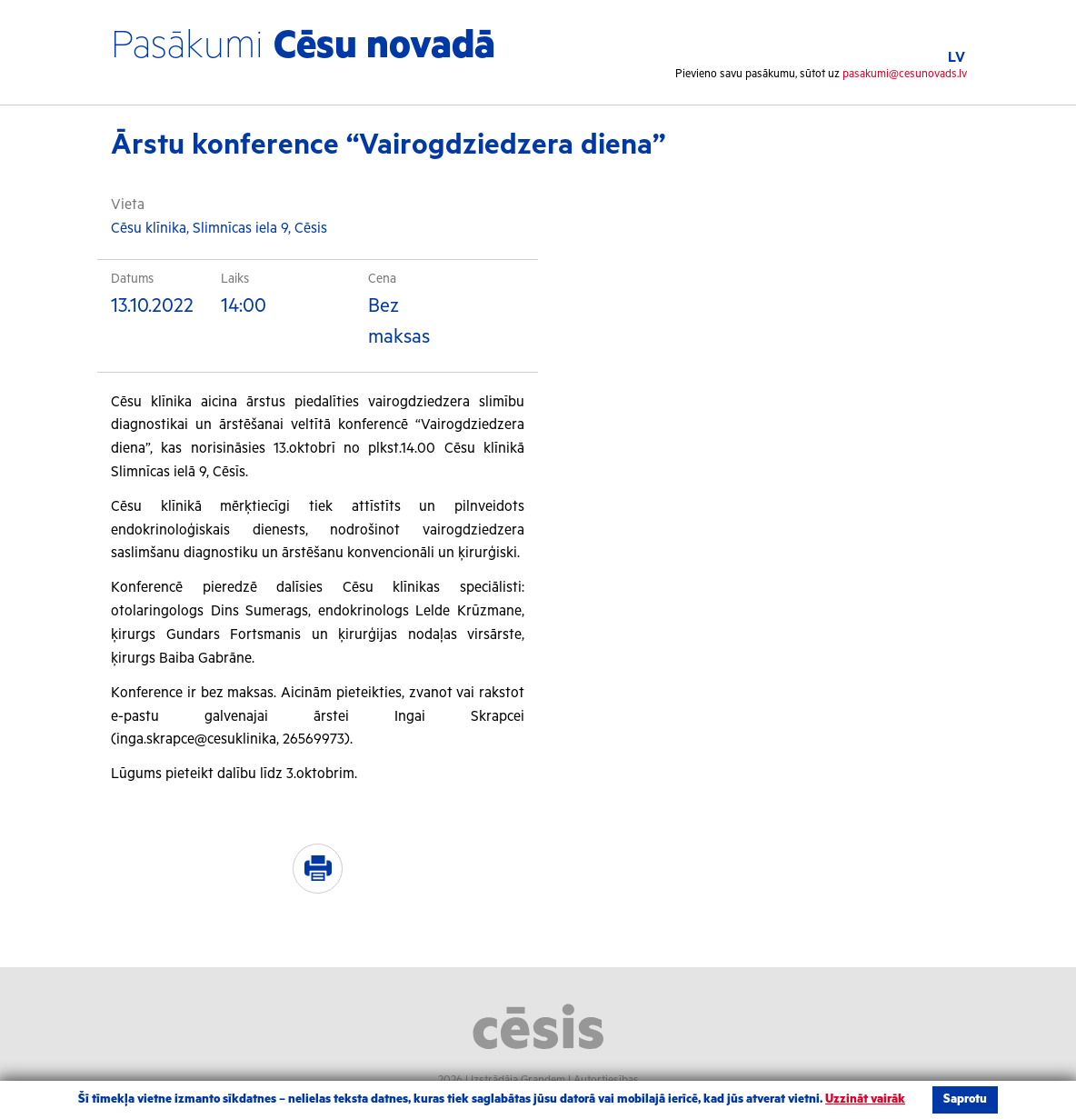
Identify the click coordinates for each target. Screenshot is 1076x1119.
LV (956, 57)
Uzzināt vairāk (865, 1099)
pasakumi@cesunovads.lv (904, 74)
